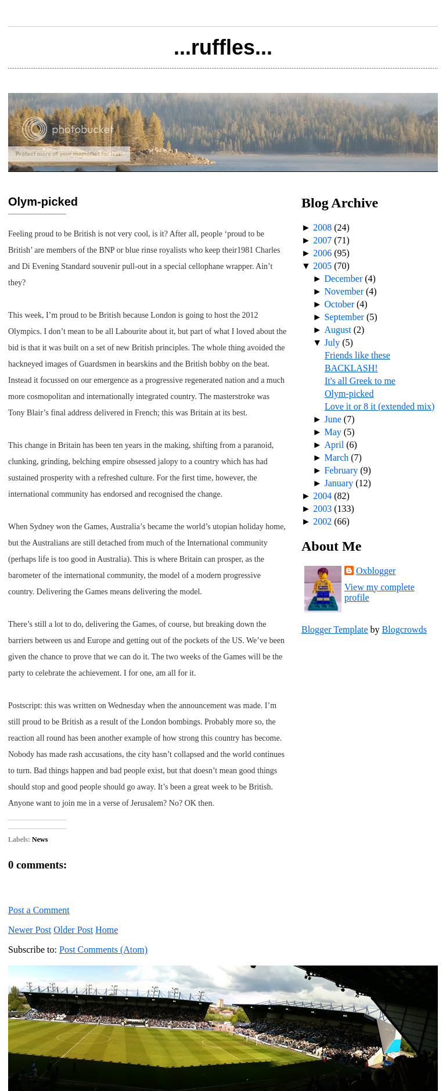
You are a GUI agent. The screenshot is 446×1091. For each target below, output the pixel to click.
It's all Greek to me (360, 381)
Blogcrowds (404, 629)
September (344, 317)
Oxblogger (375, 571)
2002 (322, 521)
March (336, 457)
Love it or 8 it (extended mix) (379, 406)
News (40, 839)
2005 (322, 266)
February (341, 470)
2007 (322, 240)
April (334, 445)
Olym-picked (43, 201)
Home (106, 930)
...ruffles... (223, 47)
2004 (322, 496)
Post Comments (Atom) (103, 949)
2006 (322, 253)
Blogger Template (334, 629)
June (332, 419)
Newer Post (29, 930)
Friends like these (357, 355)
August (337, 330)
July (332, 342)
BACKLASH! (351, 368)
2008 (322, 227)
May (332, 432)
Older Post (73, 930)
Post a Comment (39, 910)
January (338, 483)
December (343, 278)
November (344, 291)
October (339, 304)
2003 (322, 509)
